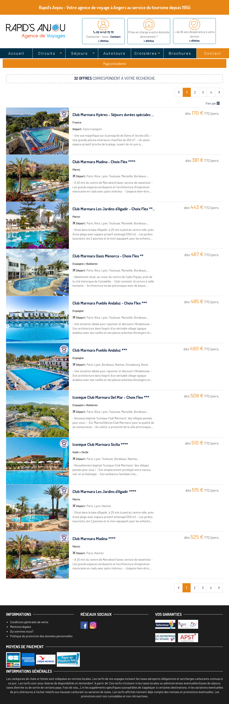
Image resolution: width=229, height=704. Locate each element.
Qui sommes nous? (21, 631)
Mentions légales (20, 627)
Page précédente (114, 63)
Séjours (79, 53)
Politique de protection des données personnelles (41, 636)
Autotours (114, 53)
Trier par (212, 103)
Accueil (16, 53)
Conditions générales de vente (29, 622)
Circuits (46, 53)
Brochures (180, 53)
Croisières (145, 53)
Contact (212, 53)
